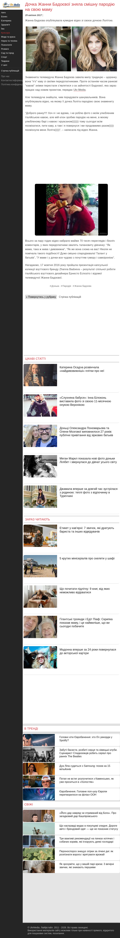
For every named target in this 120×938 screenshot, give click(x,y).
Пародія (66, 286)
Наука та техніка (9, 41)
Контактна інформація (12, 80)
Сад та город (7, 53)
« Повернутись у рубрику (41, 297)
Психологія (6, 45)
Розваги (5, 49)
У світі (4, 65)
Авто (3, 12)
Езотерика (6, 20)
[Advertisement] (71, 158)
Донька (55, 286)
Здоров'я (5, 24)
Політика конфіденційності (15, 84)
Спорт (4, 57)
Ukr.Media (79, 89)
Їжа (2, 28)
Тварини (5, 61)
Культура (5, 33)
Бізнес (4, 16)
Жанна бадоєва (82, 286)
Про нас (5, 76)
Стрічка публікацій (70, 297)
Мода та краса (8, 37)
